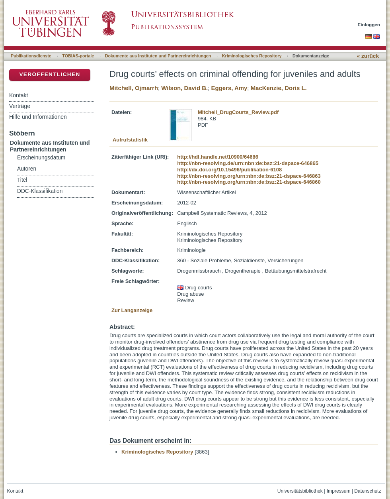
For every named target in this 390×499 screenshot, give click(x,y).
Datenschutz (367, 491)
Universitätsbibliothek (300, 491)
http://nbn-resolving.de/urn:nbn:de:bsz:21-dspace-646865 (247, 163)
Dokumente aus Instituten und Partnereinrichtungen (158, 55)
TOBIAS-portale (78, 55)
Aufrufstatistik (130, 140)
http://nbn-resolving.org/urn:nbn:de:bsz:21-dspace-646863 (248, 176)
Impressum (339, 491)
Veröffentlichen (49, 74)
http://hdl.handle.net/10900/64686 (217, 157)
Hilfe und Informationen (38, 117)
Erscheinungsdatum (41, 158)
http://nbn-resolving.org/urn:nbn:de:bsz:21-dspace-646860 (248, 182)
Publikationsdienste (31, 55)
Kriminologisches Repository (252, 55)
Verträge (19, 106)
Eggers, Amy (229, 87)
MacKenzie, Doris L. (279, 87)
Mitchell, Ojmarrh (133, 87)
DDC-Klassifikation (39, 191)
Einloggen (369, 24)
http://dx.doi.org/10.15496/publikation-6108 (229, 170)
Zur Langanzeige (131, 310)
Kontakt (18, 95)
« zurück (368, 56)
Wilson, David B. (184, 87)
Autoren (26, 169)
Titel (22, 180)
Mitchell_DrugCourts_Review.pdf (238, 112)
